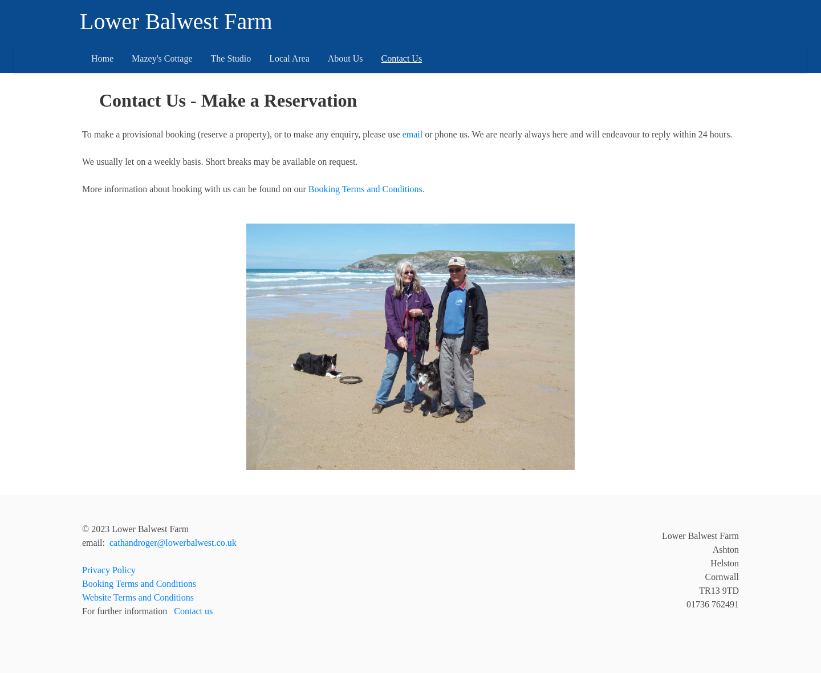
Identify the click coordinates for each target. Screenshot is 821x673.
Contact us (193, 611)
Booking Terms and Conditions (139, 584)
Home (102, 58)
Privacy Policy (109, 570)
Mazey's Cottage (162, 58)
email (413, 134)
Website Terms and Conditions (138, 597)
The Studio (231, 58)
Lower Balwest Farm (176, 21)
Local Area (289, 58)
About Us (345, 58)
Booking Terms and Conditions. (366, 189)
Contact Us (401, 58)
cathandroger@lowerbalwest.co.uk (173, 543)
